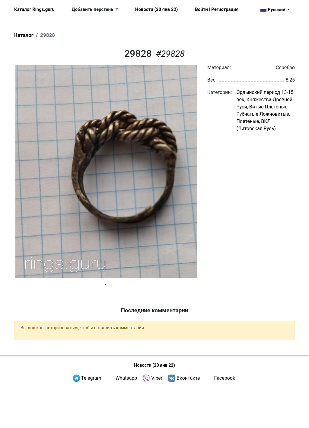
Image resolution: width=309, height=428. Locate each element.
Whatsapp (126, 419)
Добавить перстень (93, 9)
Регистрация (224, 9)
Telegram (91, 419)
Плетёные (247, 121)
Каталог (23, 35)
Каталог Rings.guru (34, 9)
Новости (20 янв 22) (156, 9)
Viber (156, 419)
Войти (201, 9)
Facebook (224, 419)
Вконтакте (188, 419)
